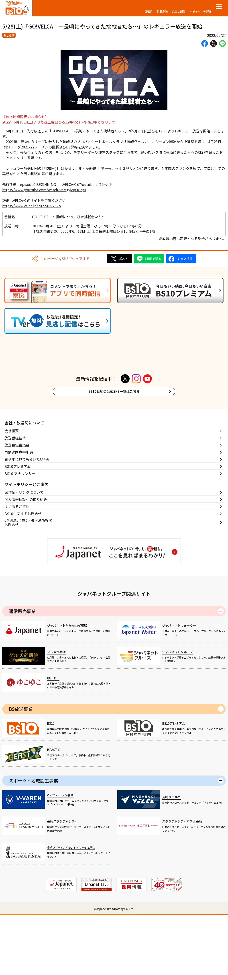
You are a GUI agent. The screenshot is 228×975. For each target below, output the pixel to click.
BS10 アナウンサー (19, 533)
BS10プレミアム (17, 526)
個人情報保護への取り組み (25, 559)
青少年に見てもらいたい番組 (27, 519)
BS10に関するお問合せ (23, 573)
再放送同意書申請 (18, 512)
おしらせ (9, 35)
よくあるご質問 (16, 566)
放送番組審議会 (16, 505)
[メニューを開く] (219, 6)
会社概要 (11, 490)
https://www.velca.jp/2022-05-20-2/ (31, 205)
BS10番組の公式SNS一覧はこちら (114, 451)
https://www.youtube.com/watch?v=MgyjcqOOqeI (44, 189)
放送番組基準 (15, 497)
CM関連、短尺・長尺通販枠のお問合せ (28, 582)
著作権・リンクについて (24, 552)
